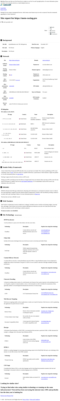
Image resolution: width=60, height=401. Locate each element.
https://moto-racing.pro (14, 60)
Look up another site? (7, 22)
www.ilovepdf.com (45, 230)
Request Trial (10, 395)
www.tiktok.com (53, 294)
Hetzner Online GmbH (14, 64)
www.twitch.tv (44, 379)
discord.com (44, 359)
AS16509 (11, 98)
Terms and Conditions (35, 399)
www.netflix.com (52, 377)
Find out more (4, 395)
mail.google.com (45, 340)
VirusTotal (18, 80)
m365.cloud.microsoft (46, 312)
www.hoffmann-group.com (47, 292)
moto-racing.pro (46, 60)
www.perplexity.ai (45, 231)
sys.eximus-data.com (46, 321)
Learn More (3, 8)
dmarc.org (37, 194)
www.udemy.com (45, 273)
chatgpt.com (51, 311)
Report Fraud (3, 9)
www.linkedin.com (45, 233)
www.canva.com (52, 272)
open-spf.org (20, 174)
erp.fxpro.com (44, 311)
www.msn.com (44, 377)
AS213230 (11, 86)
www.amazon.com (45, 294)
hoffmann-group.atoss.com (47, 360)
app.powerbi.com (45, 322)
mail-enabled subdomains (27, 181)
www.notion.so (44, 272)
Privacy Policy (26, 399)
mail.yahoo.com (50, 359)
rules (12, 172)
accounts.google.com (46, 341)
